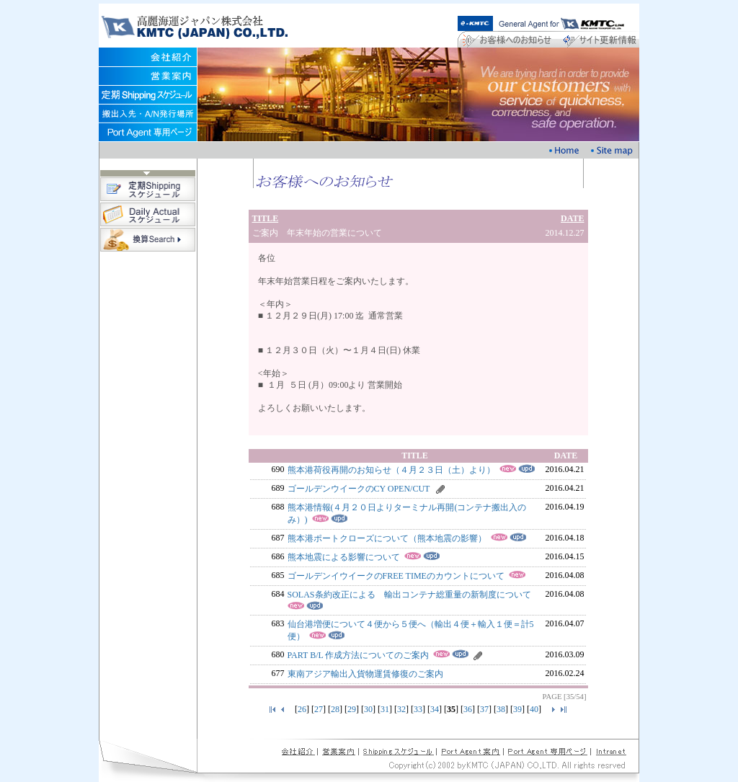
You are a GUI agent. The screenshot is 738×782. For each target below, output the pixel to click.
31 (385, 709)
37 (484, 709)
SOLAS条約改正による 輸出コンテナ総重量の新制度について (409, 595)
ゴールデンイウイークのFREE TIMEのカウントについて (396, 576)
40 (534, 709)
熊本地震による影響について (344, 557)
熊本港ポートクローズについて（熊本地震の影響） (387, 538)
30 (368, 709)
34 (434, 709)
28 (335, 709)
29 (351, 709)
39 (517, 709)
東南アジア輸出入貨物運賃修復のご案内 (365, 674)
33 (418, 709)
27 (318, 709)
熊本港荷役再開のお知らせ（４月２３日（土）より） (391, 470)
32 (401, 709)
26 (302, 709)
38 (501, 709)
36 (467, 709)
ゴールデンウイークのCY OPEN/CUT (359, 489)
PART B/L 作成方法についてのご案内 (359, 655)
